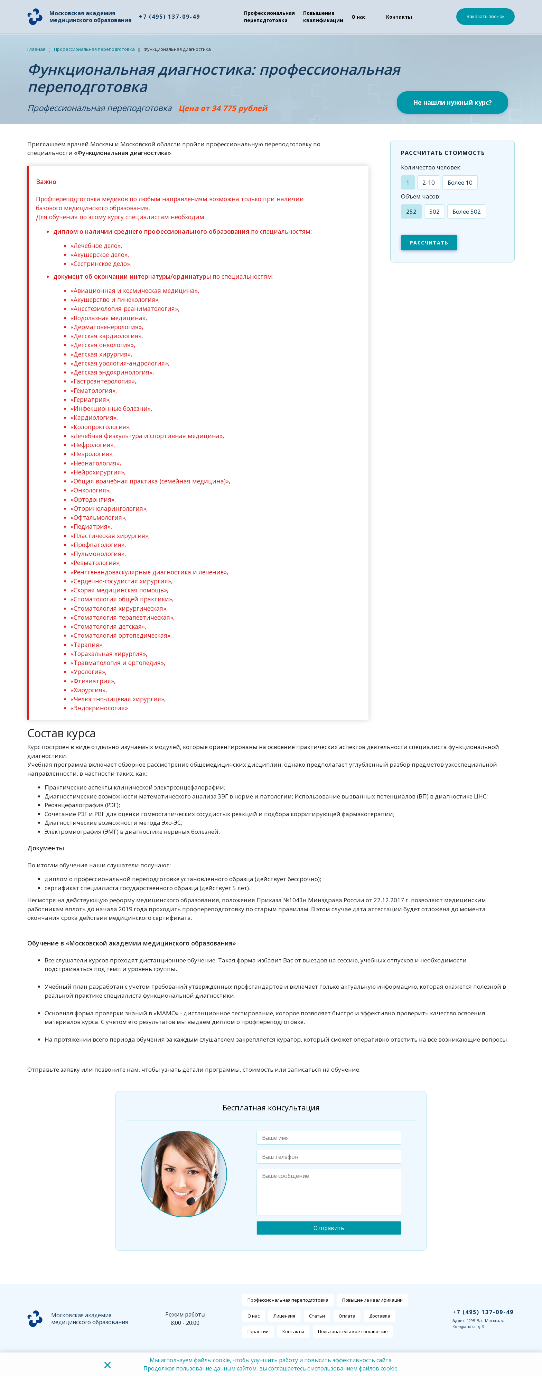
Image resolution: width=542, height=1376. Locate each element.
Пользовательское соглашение (353, 1331)
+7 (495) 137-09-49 (169, 16)
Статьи (317, 1316)
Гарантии (258, 1331)
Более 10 (460, 182)
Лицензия (284, 1316)
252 (411, 211)
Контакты (399, 16)
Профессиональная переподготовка (269, 17)
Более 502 (466, 211)
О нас (358, 16)
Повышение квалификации (323, 17)
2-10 (428, 182)
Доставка (379, 1316)
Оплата (347, 1316)
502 (434, 211)
